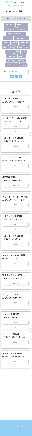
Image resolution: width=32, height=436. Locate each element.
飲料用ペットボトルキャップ (16, 33)
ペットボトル (9, 24)
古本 (24, 51)
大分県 (17, 18)
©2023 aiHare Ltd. (16, 425)
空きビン (9, 51)
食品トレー (23, 29)
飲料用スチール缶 (11, 29)
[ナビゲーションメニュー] (29, 2)
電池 (17, 51)
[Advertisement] (16, 388)
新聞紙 (15, 42)
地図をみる (16, 107)
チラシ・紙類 (24, 42)
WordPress (21, 434)
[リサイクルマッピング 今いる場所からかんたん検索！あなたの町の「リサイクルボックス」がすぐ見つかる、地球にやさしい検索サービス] (14, 2)
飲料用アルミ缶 (21, 24)
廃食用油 (21, 56)
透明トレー (11, 60)
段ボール (6, 42)
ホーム (9, 18)
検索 (12, 76)
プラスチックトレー (21, 38)
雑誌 (4, 47)
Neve (8, 434)
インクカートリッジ (12, 65)
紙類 (11, 47)
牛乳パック (8, 38)
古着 (27, 47)
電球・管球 (21, 60)
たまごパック (11, 56)
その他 (24, 65)
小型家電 (19, 47)
